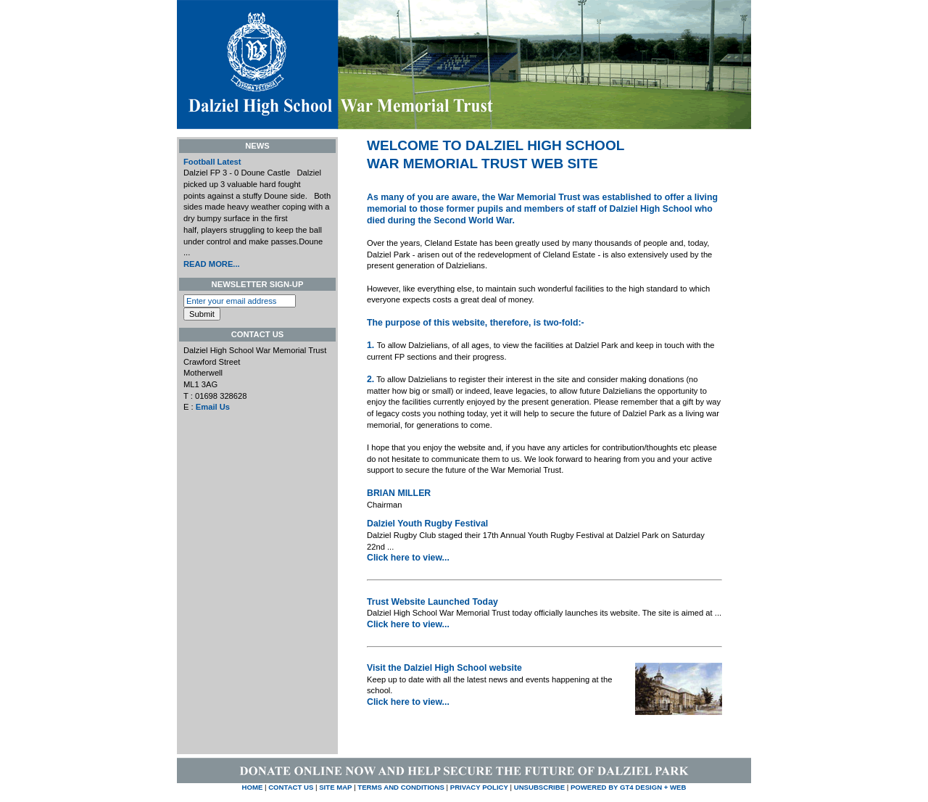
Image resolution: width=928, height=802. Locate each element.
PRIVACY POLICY (479, 787)
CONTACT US (290, 787)
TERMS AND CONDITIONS (400, 787)
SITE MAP (335, 787)
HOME (252, 787)
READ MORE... (211, 264)
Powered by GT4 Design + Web (628, 787)
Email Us (213, 406)
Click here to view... (408, 558)
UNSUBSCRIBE (540, 787)
